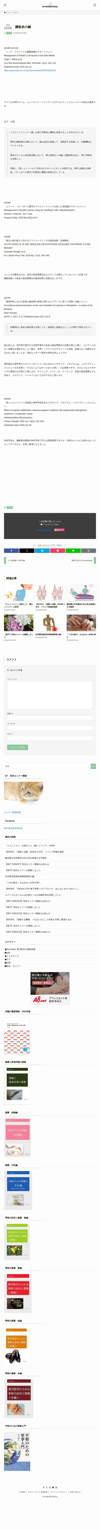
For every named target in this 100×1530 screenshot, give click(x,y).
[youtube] (53, 1504)
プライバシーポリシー (58, 1509)
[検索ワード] (50, 766)
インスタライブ (15, 963)
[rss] (56, 1504)
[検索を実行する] (93, 766)
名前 (10, 714)
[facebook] (44, 1504)
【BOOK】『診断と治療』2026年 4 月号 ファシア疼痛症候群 (34, 852)
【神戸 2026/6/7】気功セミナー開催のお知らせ (27, 864)
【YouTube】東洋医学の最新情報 (23, 951)
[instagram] (50, 1504)
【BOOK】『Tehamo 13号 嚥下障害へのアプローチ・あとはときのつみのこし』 (42, 889)
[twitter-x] (47, 1504)
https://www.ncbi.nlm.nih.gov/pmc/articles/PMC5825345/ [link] (30, 70)
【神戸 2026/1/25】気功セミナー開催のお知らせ (27, 932)
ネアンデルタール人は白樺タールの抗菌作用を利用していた (33, 895)
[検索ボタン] (95, 5)
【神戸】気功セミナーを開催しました (22, 870)
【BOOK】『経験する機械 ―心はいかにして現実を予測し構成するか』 (39, 919)
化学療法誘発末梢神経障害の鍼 (19, 876)
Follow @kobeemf (44, 530)
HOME (22, 1509)
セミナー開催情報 (12, 812)
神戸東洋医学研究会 (13, 828)
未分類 (11, 975)
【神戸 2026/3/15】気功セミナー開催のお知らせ (27, 913)
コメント (12, 679)
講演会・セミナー (16, 981)
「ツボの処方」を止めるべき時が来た (22, 883)
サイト (10, 734)
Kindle (10, 957)
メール (11, 724)
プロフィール (33, 1509)
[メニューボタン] (5, 5)
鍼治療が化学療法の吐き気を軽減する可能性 (26, 858)
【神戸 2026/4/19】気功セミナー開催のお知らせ (27, 901)
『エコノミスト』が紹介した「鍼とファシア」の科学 (30, 846)
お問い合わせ (75, 1509)
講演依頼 (44, 1509)
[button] (11, 550)
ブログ (9, 33)
